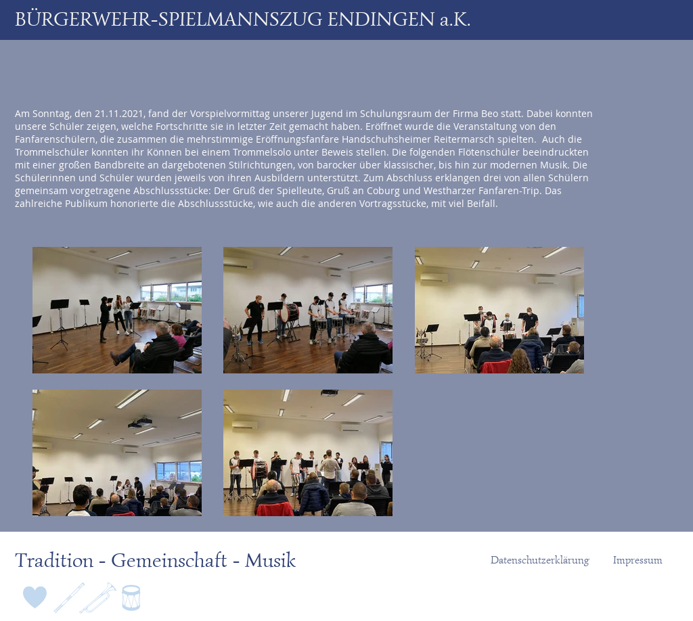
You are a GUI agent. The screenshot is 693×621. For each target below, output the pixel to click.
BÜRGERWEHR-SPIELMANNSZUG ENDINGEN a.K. (243, 19)
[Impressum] (638, 560)
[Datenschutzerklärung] (540, 560)
